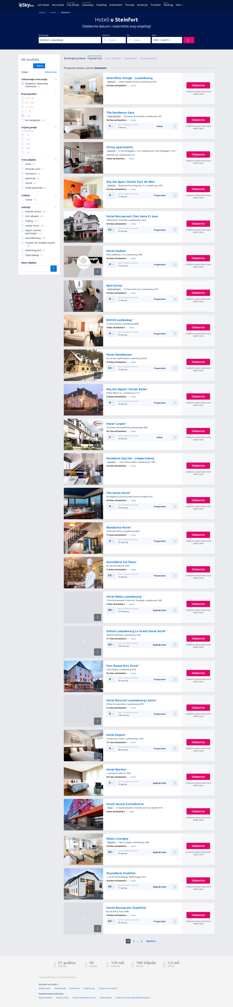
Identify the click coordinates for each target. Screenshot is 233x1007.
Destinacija (43, 35)
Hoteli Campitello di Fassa (84, 997)
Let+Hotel (43, 5)
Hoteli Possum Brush (108, 988)
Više (178, 5)
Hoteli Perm (74, 988)
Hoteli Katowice (45, 997)
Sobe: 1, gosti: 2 (161, 39)
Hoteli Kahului (106, 997)
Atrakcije (142, 5)
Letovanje (88, 5)
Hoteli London (62, 997)
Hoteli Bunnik (60, 988)
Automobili (115, 5)
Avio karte (58, 5)
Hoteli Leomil (44, 988)
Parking (168, 5)
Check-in (106, 35)
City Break (73, 5)
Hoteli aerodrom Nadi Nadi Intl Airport (133, 997)
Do (128, 35)
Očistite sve (51, 72)
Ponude (129, 5)
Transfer (155, 5)
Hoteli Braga (89, 988)
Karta (39, 65)
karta (133, 85)
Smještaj (101, 5)
